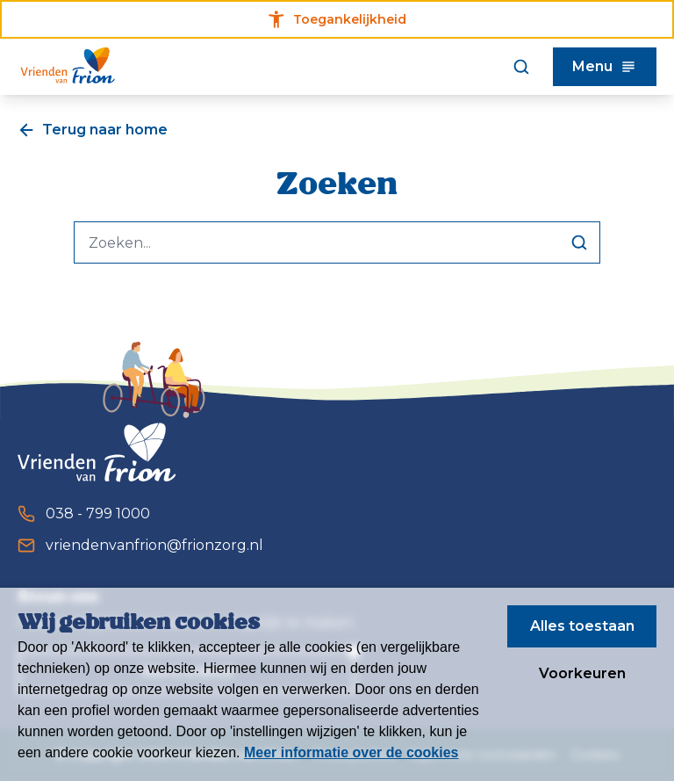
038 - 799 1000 (84, 514)
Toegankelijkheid (337, 19)
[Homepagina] (68, 67)
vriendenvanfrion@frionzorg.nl (140, 545)
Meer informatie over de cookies (351, 752)
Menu (604, 67)
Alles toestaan (582, 626)
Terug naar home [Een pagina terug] (93, 130)
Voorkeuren (582, 673)
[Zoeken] (521, 66)
